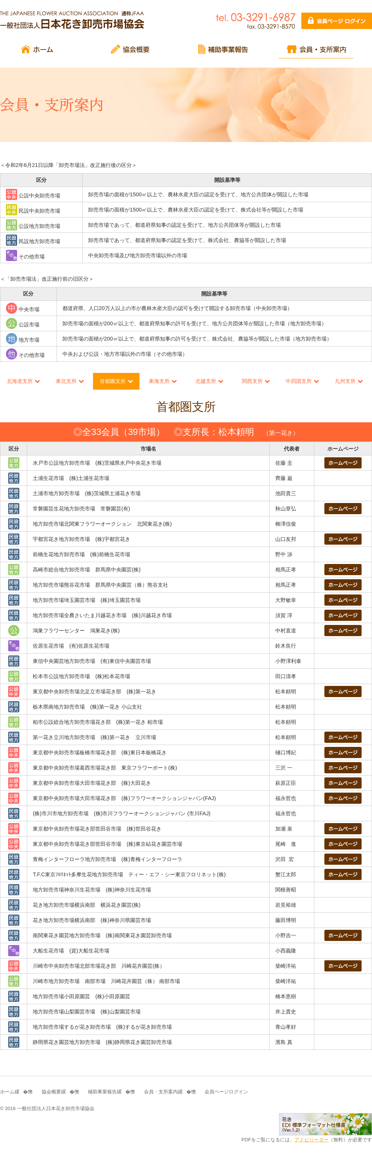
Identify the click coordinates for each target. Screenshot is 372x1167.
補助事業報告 (102, 1092)
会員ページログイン (226, 1092)
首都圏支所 (113, 381)
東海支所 (159, 381)
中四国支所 (299, 381)
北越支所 (205, 381)
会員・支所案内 (161, 1092)
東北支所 (66, 381)
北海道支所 (20, 381)
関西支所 (252, 381)
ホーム (7, 1092)
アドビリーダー (311, 1139)
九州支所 (345, 381)
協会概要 (51, 1092)
